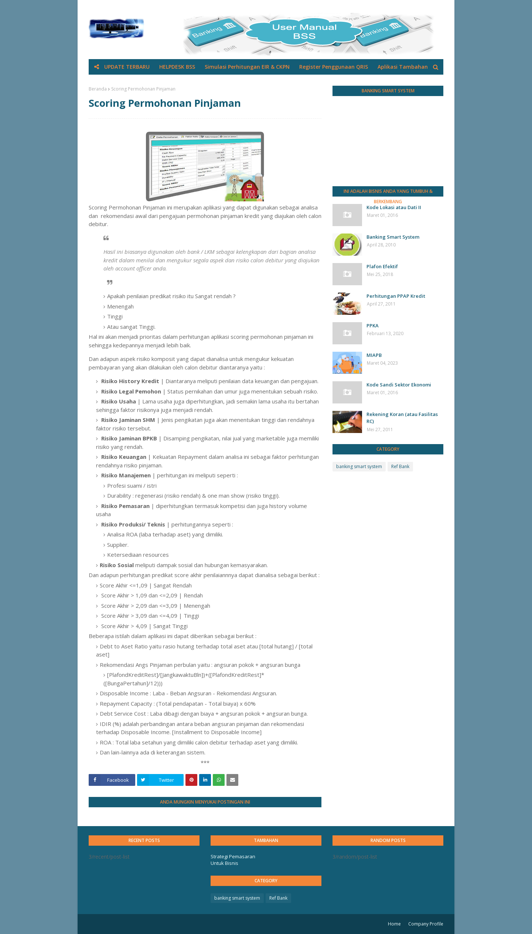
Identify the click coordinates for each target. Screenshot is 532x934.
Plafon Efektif (382, 266)
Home (394, 924)
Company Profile (425, 924)
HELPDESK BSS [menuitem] (177, 66)
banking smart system (359, 466)
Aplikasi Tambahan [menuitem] (403, 66)
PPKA (372, 325)
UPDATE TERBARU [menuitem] (127, 66)
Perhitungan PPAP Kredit (395, 296)
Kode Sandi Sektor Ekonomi (398, 384)
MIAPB (374, 355)
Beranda (98, 89)
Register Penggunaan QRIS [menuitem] (333, 66)
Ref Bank (400, 466)
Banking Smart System (392, 237)
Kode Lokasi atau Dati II (393, 207)
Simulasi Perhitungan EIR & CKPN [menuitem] (247, 66)
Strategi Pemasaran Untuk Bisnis (233, 859)
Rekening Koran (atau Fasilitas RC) (402, 418)
